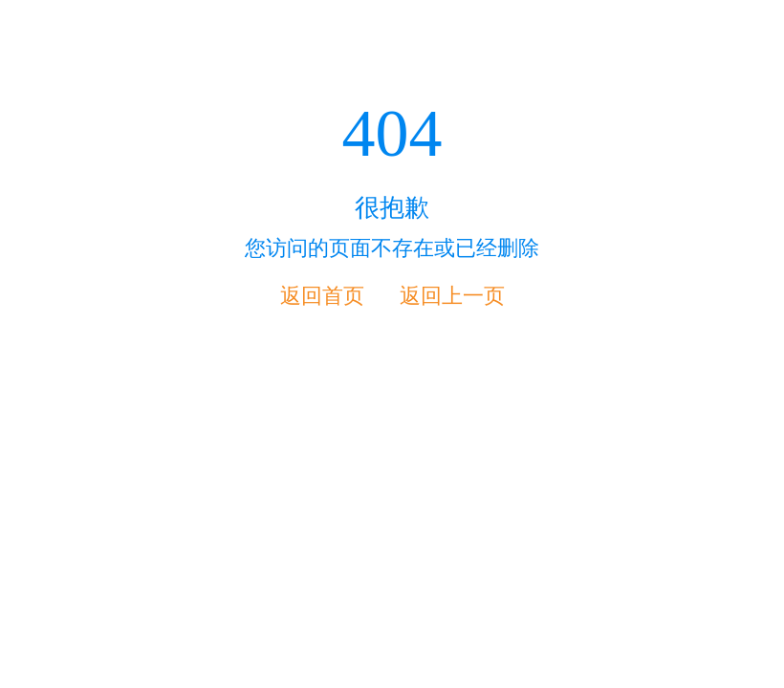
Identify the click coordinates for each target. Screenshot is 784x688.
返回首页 (322, 296)
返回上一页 (452, 296)
